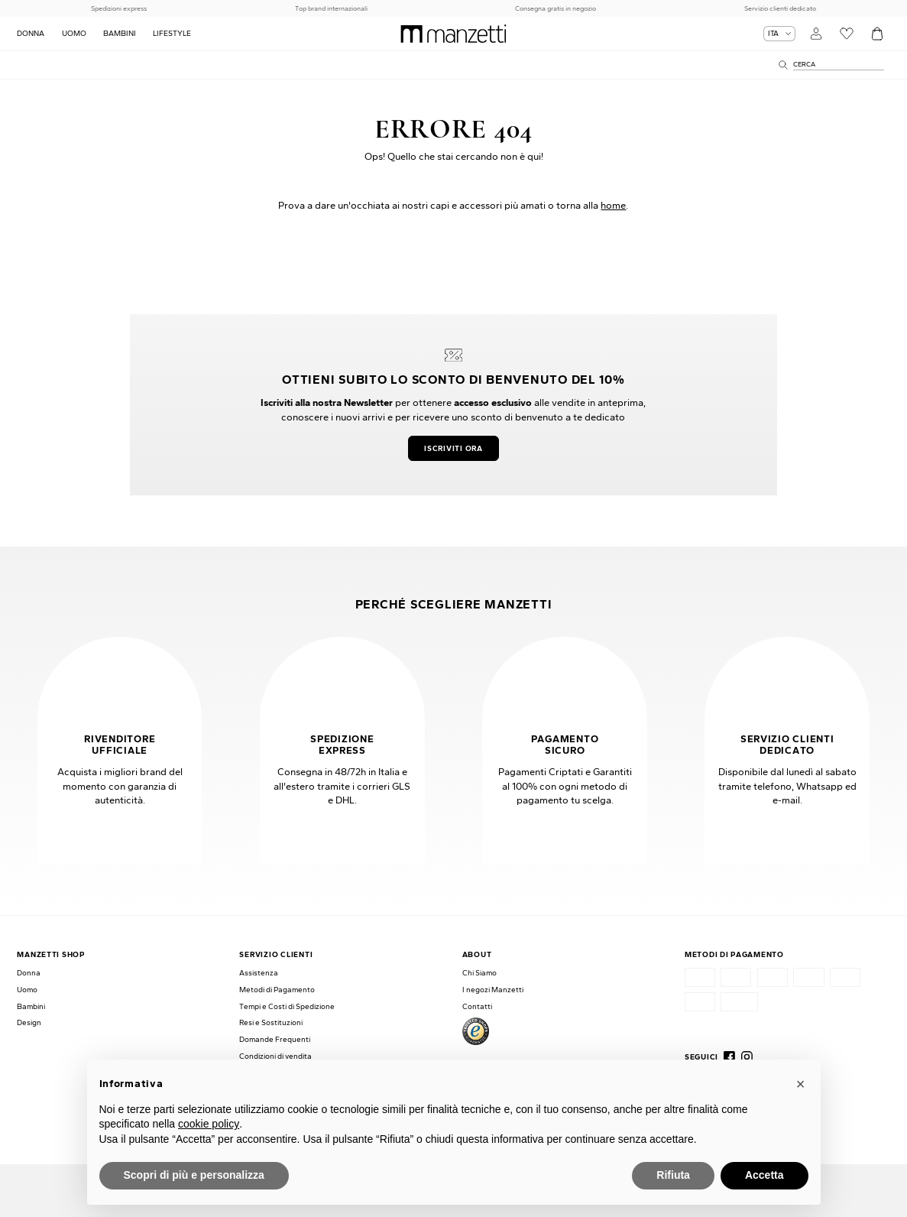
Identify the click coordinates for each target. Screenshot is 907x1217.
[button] (801, 1084)
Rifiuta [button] (673, 1175)
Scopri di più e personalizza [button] (194, 1175)
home (613, 205)
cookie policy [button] (208, 1124)
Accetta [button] (764, 1175)
